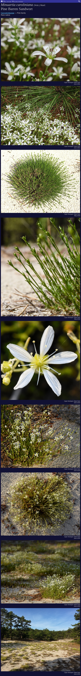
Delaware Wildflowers (12, 1)
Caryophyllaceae (7, 13)
